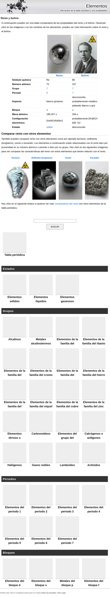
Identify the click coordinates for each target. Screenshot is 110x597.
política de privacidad (48, 593)
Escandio (94, 158)
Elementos (96, 6)
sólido (49, 127)
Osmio (68, 158)
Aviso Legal (61, 593)
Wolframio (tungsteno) (41, 158)
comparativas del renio (66, 203)
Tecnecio (15, 158)
